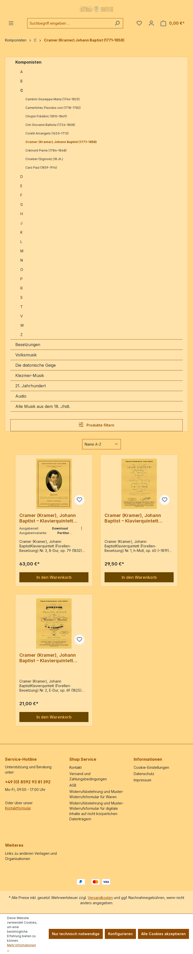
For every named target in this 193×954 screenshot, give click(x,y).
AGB (72, 785)
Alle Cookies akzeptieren (163, 934)
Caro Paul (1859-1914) (41, 167)
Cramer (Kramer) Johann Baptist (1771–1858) (61, 142)
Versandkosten (100, 897)
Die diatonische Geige (35, 365)
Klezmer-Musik (29, 375)
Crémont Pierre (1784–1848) (46, 150)
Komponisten (28, 62)
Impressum (142, 780)
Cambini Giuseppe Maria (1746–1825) (52, 99)
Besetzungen (27, 344)
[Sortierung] (101, 444)
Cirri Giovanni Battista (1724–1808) (50, 125)
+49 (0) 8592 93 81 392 (28, 781)
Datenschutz (144, 774)
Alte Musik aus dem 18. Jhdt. (42, 406)
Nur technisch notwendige (76, 934)
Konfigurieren (120, 934)
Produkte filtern (96, 424)
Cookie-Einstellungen (151, 767)
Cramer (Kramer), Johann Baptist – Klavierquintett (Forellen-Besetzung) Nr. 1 (133, 518)
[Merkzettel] (139, 23)
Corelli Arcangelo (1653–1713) (47, 133)
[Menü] (11, 23)
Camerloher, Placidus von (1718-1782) (53, 108)
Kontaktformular (18, 808)
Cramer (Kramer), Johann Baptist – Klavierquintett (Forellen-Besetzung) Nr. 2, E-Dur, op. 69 (52, 657)
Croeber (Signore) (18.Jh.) (44, 159)
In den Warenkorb (54, 577)
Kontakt (75, 767)
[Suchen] (117, 23)
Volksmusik (26, 354)
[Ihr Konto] (151, 23)
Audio (20, 396)
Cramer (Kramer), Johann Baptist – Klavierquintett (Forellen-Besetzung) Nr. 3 (48, 518)
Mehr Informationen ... (21, 947)
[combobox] (69, 23)
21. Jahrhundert (30, 385)
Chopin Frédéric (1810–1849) (46, 116)
